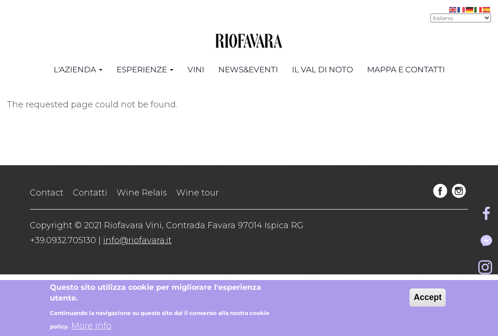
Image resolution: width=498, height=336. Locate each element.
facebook (440, 191)
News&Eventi (248, 69)
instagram (459, 191)
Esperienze (145, 69)
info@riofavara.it (137, 240)
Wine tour (197, 193)
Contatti (90, 193)
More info (91, 328)
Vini (195, 69)
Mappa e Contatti (406, 69)
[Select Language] (460, 18)
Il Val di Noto (322, 69)
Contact (46, 193)
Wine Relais (142, 193)
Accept (428, 299)
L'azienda (78, 69)
